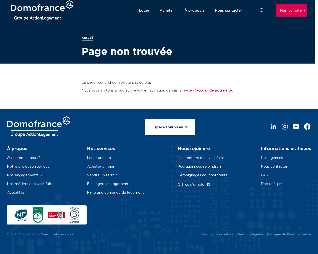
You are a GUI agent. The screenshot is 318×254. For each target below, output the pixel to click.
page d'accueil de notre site (207, 90)
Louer (148, 16)
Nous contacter (232, 16)
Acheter (170, 16)
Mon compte (294, 16)
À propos (196, 16)
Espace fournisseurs (170, 127)
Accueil (87, 37)
